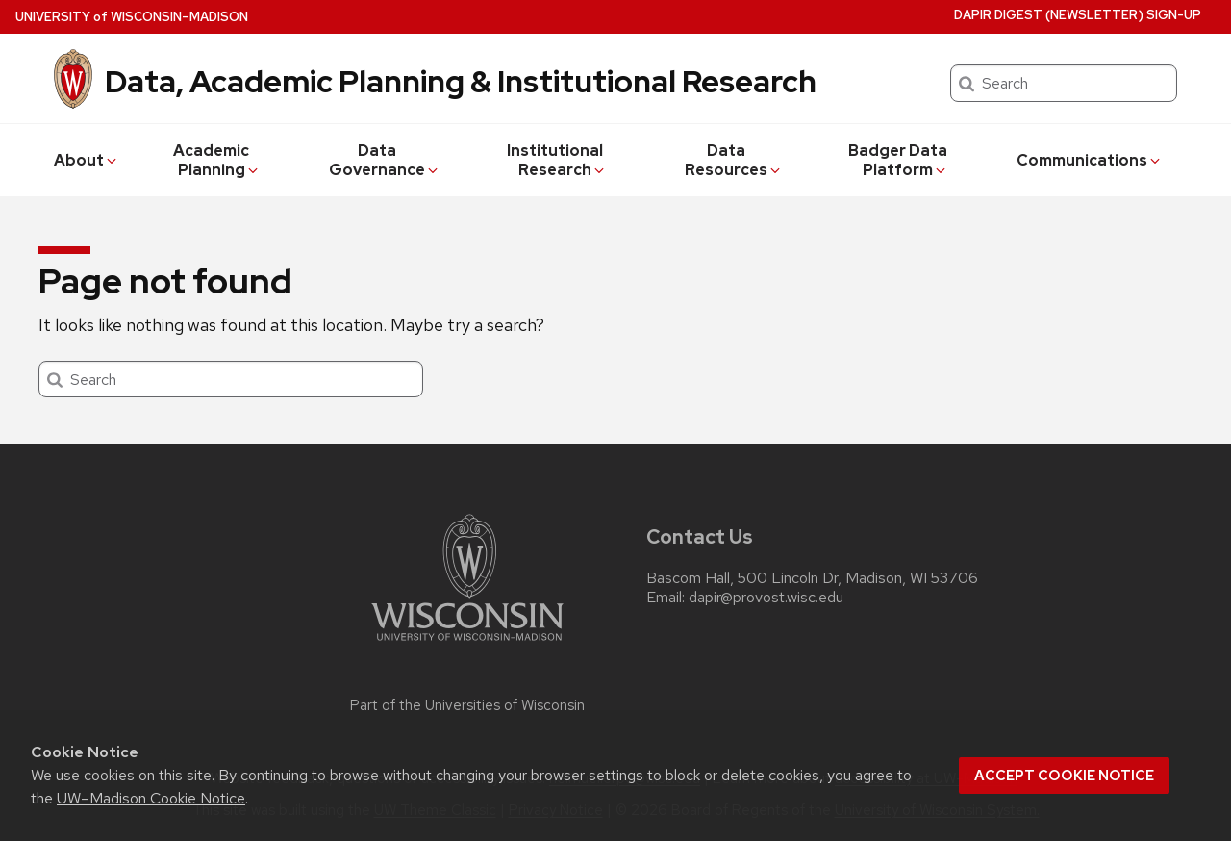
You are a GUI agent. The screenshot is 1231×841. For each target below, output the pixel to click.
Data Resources (734, 160)
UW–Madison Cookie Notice (151, 798)
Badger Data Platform (898, 160)
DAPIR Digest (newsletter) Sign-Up (1077, 15)
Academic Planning (217, 160)
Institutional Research (557, 160)
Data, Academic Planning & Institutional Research (460, 81)
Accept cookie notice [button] (1064, 775)
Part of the (467, 705)
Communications (1090, 160)
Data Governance (384, 160)
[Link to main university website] (467, 644)
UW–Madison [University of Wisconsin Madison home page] (131, 17)
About (86, 160)
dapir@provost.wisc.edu (766, 597)
